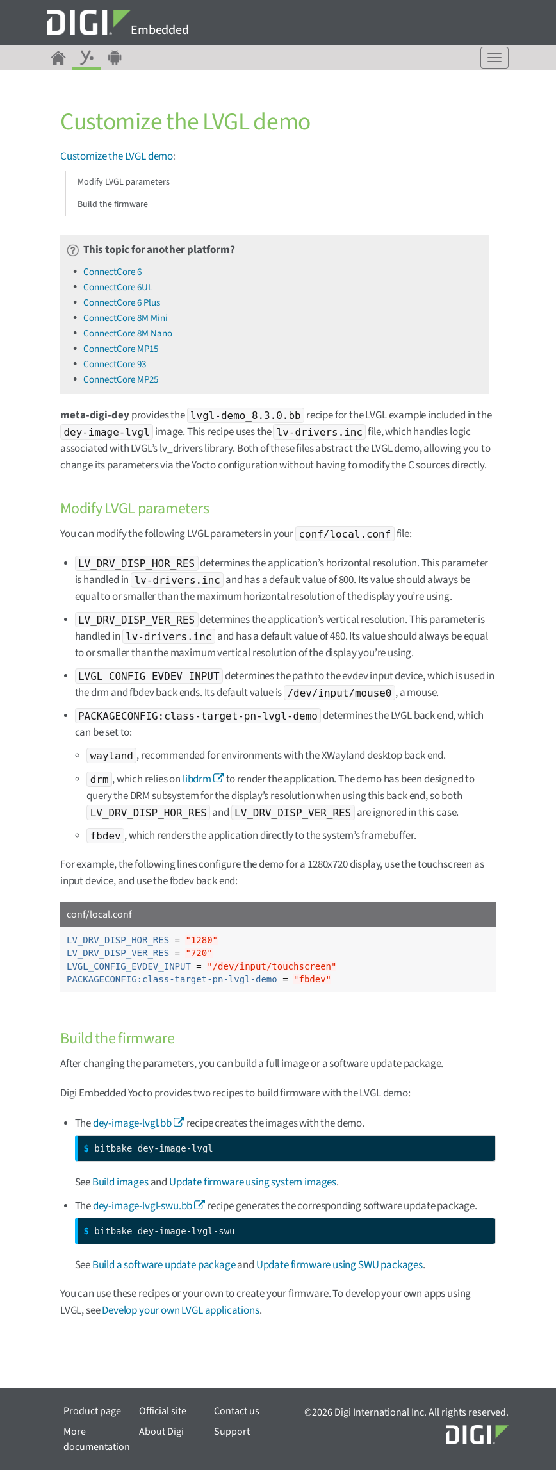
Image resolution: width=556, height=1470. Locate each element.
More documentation (96, 1439)
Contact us (236, 1411)
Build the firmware (113, 204)
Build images (120, 1182)
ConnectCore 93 (114, 364)
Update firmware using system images (252, 1182)
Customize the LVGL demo (116, 156)
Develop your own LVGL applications (180, 1310)
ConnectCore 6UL (117, 287)
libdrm (197, 779)
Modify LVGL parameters (124, 182)
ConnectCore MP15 (120, 349)
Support (232, 1432)
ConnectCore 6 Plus (121, 303)
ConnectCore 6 (112, 272)
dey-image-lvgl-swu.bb (142, 1206)
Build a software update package (164, 1265)
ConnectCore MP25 (120, 379)
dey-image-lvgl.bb (132, 1123)
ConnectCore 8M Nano (127, 333)
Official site (162, 1411)
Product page (92, 1411)
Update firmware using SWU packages (339, 1265)
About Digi (161, 1432)
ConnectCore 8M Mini (125, 318)
